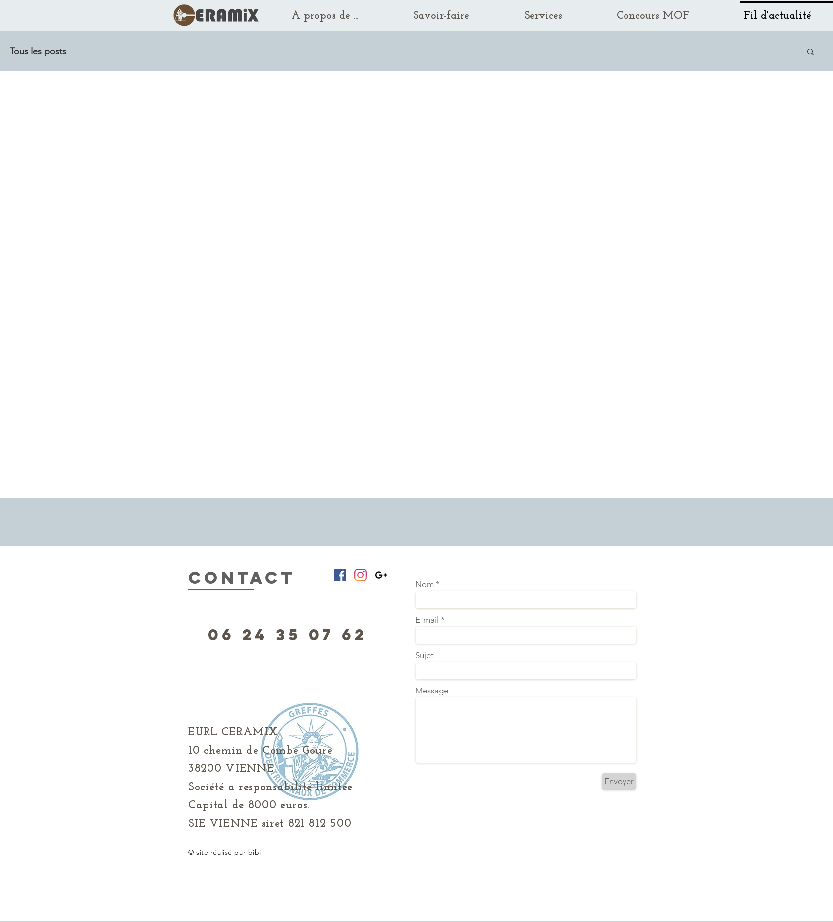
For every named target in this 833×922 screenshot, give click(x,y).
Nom (425, 584)
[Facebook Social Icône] (340, 575)
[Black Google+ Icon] (381, 575)
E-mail (427, 620)
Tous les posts (38, 51)
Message (432, 691)
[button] (810, 52)
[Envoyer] (619, 781)
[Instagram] (360, 575)
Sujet (425, 655)
